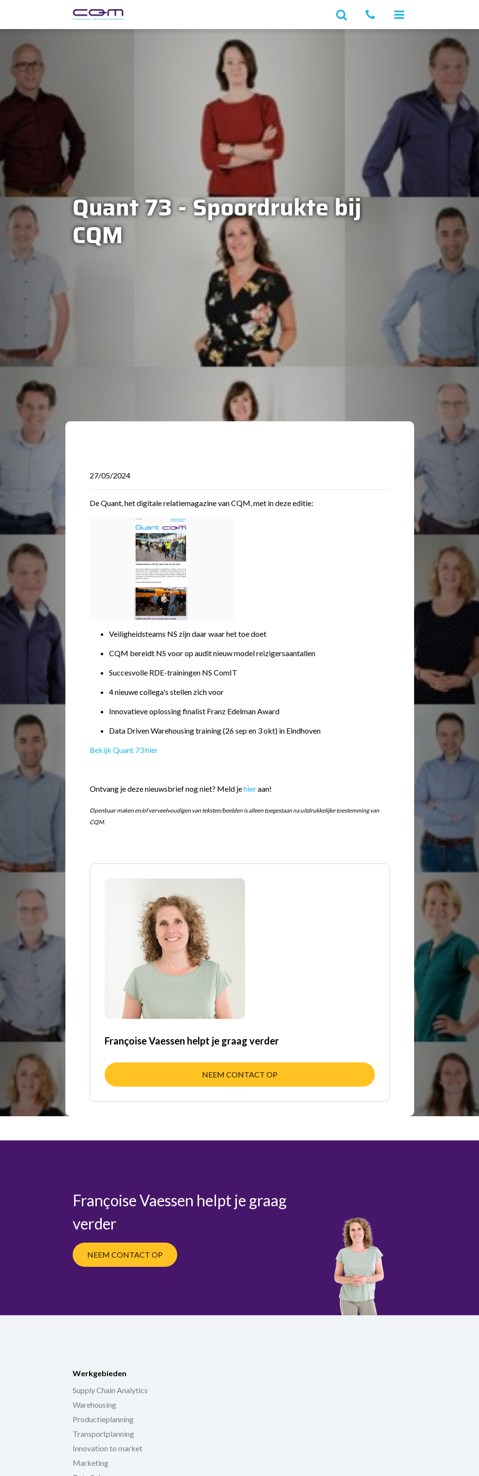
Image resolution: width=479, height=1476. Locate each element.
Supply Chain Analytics (110, 1390)
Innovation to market (107, 1448)
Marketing (90, 1462)
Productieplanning (103, 1419)
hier (250, 788)
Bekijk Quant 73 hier (124, 749)
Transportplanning (103, 1433)
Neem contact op (240, 1074)
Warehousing (94, 1404)
